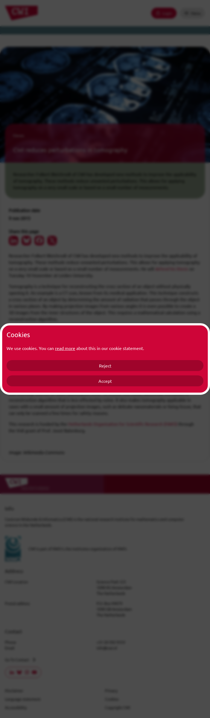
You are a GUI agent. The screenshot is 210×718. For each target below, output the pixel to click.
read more (65, 348)
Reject (105, 365)
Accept (105, 381)
